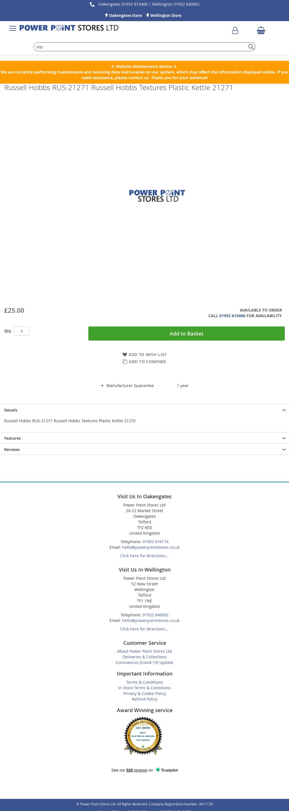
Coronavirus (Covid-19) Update (144, 662)
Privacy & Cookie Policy (144, 693)
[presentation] (144, 409)
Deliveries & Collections (144, 656)
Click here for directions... (144, 555)
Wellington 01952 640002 (176, 4)
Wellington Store (165, 15)
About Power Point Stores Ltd (144, 651)
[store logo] (69, 28)
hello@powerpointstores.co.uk (150, 547)
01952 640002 (155, 614)
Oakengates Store (125, 15)
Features (12, 438)
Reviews (12, 449)
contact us (138, 77)
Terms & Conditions (144, 682)
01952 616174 (155, 541)
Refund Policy (144, 699)
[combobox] (144, 46)
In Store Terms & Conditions (144, 687)
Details (10, 410)
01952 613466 (232, 315)
